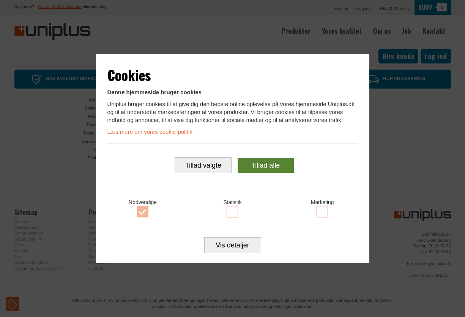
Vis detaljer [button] (232, 246)
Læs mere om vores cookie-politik (149, 131)
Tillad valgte (203, 166)
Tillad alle (265, 166)
